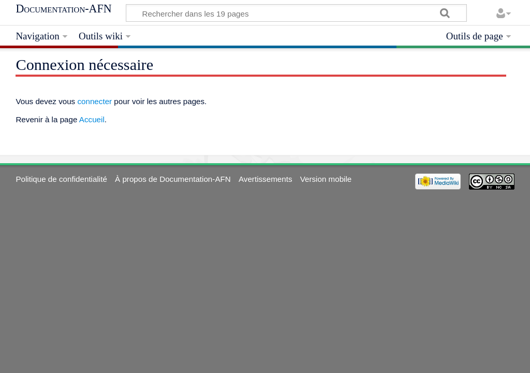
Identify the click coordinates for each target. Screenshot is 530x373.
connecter (94, 101)
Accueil (92, 119)
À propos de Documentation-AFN (173, 179)
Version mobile (326, 179)
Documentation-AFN (63, 8)
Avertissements (265, 179)
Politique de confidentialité (61, 179)
